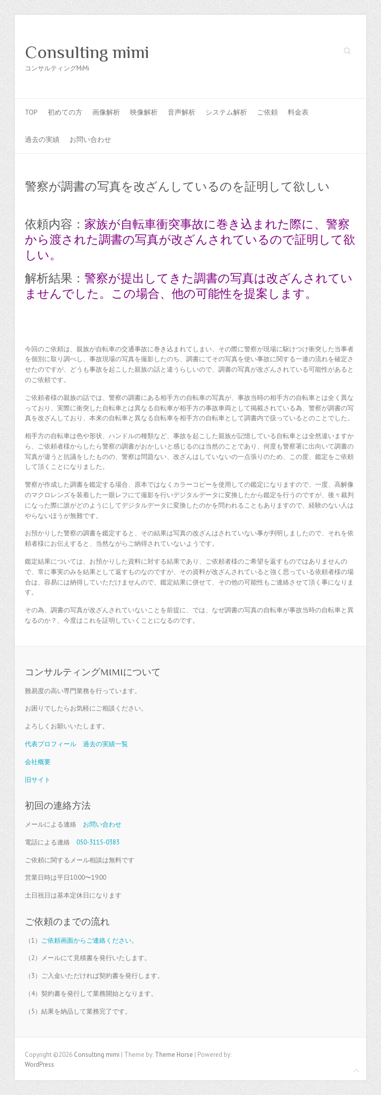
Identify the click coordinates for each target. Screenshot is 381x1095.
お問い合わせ (90, 139)
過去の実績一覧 (105, 744)
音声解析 (181, 112)
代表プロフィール (50, 744)
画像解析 (106, 112)
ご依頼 (267, 112)
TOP (31, 112)
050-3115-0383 (98, 842)
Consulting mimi (87, 52)
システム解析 (226, 112)
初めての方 (65, 112)
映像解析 (144, 112)
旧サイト (38, 779)
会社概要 (38, 762)
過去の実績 (42, 139)
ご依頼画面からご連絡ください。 (89, 940)
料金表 (298, 112)
